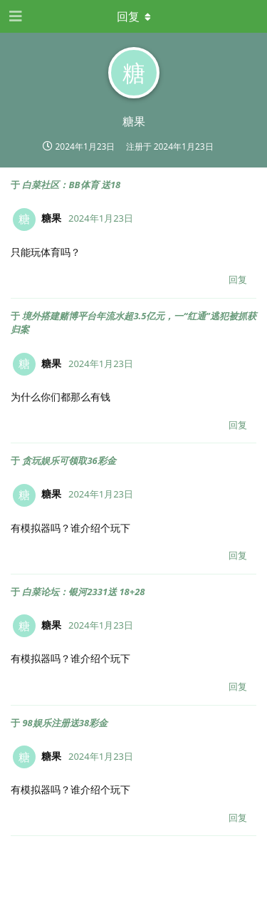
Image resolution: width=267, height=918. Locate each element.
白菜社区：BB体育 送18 (71, 184)
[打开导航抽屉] (14, 16)
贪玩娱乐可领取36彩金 (68, 460)
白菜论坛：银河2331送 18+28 (83, 591)
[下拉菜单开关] (134, 16)
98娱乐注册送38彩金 (65, 722)
